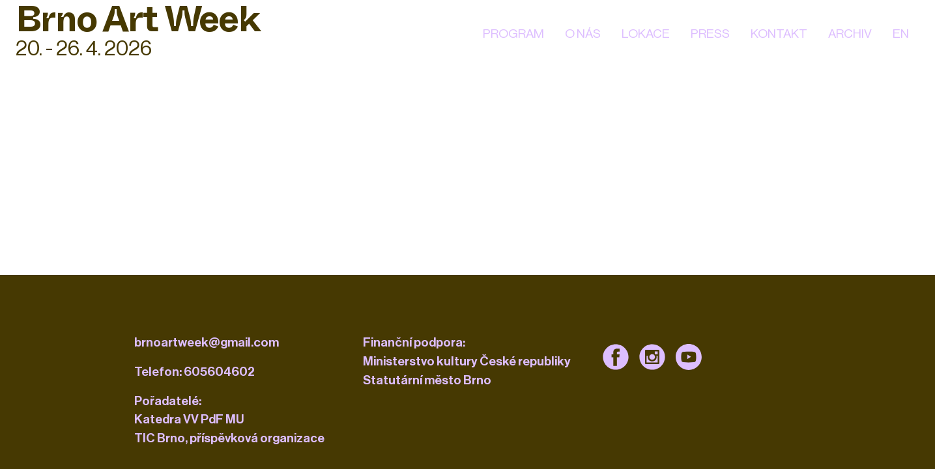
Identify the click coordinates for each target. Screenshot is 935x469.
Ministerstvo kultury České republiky (467, 361)
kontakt (779, 33)
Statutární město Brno (427, 380)
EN (901, 33)
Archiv (850, 33)
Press (710, 33)
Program (513, 33)
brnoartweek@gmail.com (206, 342)
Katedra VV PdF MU (189, 419)
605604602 (219, 371)
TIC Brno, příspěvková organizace (229, 438)
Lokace (646, 33)
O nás (583, 33)
